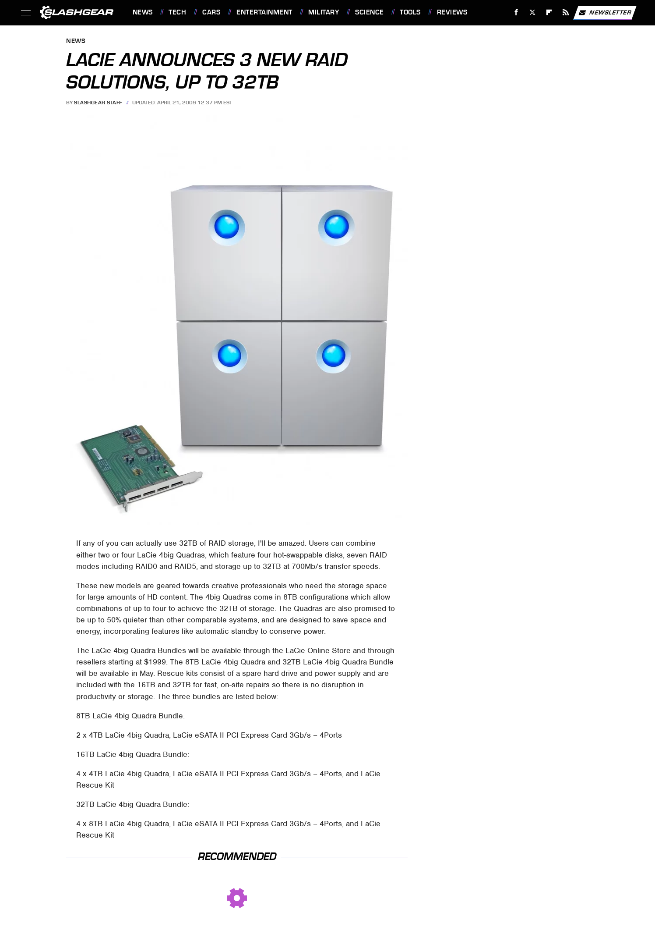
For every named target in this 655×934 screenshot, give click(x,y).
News (143, 12)
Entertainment (264, 12)
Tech (177, 12)
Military (323, 12)
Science (369, 12)
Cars (211, 12)
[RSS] (565, 12)
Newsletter (604, 13)
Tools (410, 12)
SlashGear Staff (98, 102)
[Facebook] (516, 12)
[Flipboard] (549, 12)
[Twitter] (532, 12)
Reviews (452, 12)
